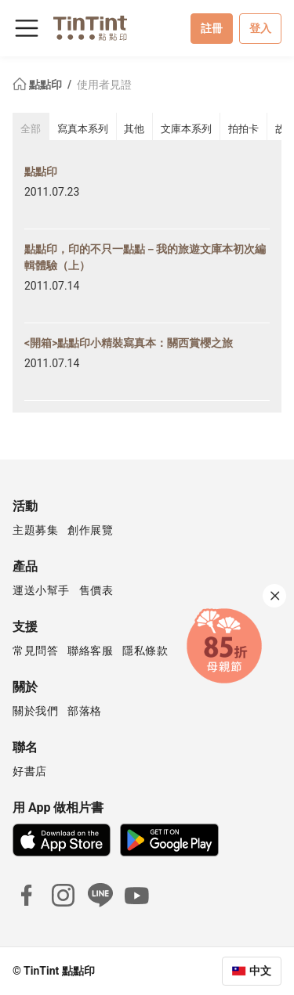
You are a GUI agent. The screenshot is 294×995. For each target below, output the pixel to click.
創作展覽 (90, 530)
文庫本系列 (186, 129)
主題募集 (35, 530)
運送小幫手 (41, 590)
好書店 (30, 771)
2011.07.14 (51, 285)
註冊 (212, 28)
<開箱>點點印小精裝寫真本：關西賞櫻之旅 (128, 343)
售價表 (96, 590)
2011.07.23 (51, 192)
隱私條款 (145, 650)
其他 (134, 129)
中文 (260, 970)
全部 (30, 129)
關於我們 (35, 711)
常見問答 (35, 650)
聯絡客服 (90, 650)
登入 (260, 28)
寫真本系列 (82, 129)
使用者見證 (104, 84)
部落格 (84, 711)
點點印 (38, 84)
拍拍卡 (243, 129)
